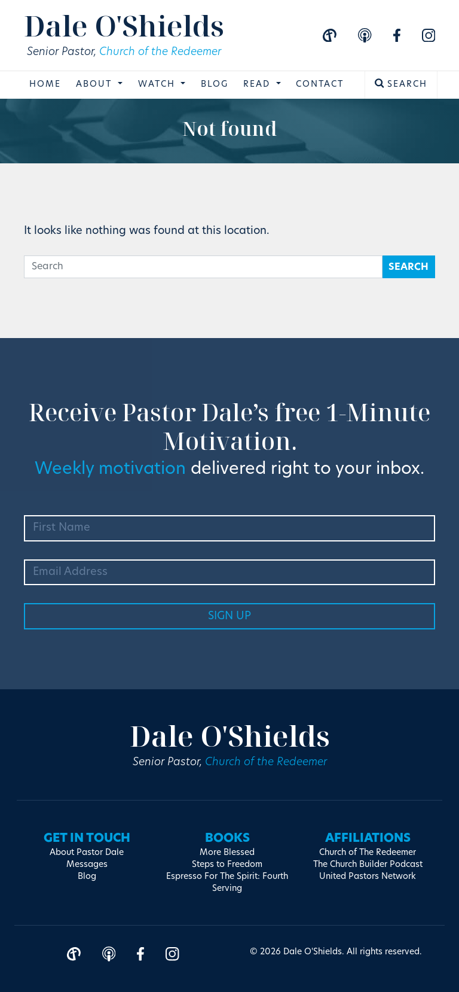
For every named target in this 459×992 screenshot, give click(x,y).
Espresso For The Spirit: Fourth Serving (227, 882)
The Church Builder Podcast (368, 864)
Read (258, 84)
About (95, 84)
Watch (158, 84)
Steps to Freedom (227, 864)
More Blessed (227, 852)
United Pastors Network (367, 876)
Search (401, 83)
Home (45, 84)
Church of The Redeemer (367, 852)
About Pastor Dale (87, 852)
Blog (214, 84)
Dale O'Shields (124, 25)
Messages (87, 864)
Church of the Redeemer (160, 52)
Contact (320, 84)
